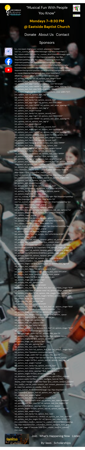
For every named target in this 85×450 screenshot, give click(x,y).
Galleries (12, 439)
